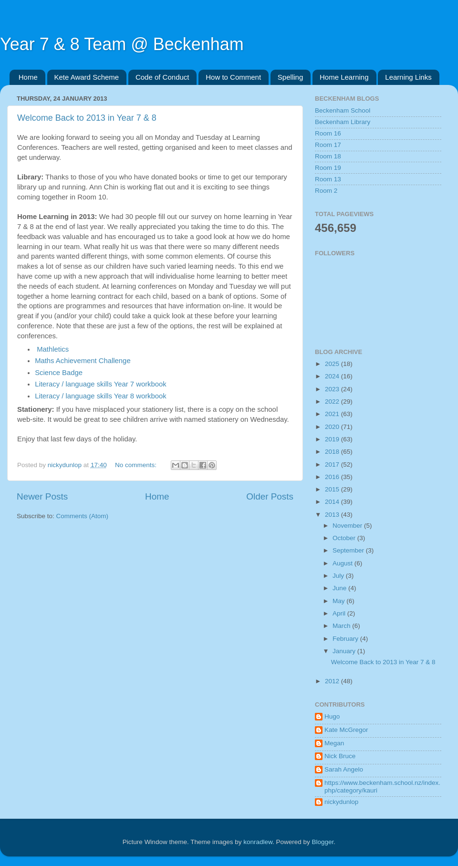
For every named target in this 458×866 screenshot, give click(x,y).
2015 (333, 489)
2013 (333, 514)
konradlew (257, 841)
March (342, 625)
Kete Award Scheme (86, 77)
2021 (333, 413)
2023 (333, 389)
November (348, 525)
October (345, 538)
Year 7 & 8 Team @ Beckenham (122, 44)
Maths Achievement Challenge (83, 361)
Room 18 (328, 156)
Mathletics (53, 349)
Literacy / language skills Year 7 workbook (101, 384)
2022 (333, 401)
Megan (334, 743)
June (340, 588)
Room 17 (328, 144)
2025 (333, 363)
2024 (333, 376)
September (349, 550)
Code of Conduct (162, 77)
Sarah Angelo (343, 769)
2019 (333, 439)
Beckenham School (342, 110)
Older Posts (269, 496)
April (340, 613)
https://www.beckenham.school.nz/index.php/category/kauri (382, 786)
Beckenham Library (342, 121)
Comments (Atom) (82, 516)
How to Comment (233, 77)
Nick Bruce (339, 756)
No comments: (136, 465)
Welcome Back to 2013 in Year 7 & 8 (86, 118)
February (346, 638)
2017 (333, 464)
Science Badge (59, 372)
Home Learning (344, 77)
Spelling (290, 77)
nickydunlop (341, 801)
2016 (333, 476)
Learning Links (408, 77)
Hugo (332, 716)
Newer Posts (42, 496)
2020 (333, 426)
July (339, 575)
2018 (333, 451)
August (343, 563)
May (339, 601)
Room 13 (328, 179)
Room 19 (328, 167)
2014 (333, 501)
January (345, 651)
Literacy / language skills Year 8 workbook (101, 396)
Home (28, 77)
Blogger (323, 841)
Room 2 (326, 190)
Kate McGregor (346, 729)
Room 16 (328, 133)
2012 (333, 681)
